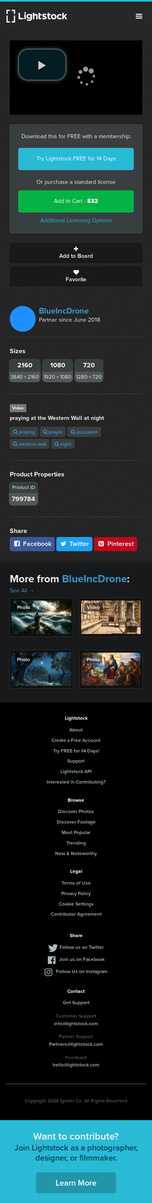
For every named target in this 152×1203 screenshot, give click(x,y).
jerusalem (84, 431)
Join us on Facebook (82, 959)
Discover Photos (76, 811)
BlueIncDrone (64, 311)
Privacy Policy (76, 893)
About (76, 729)
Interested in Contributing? (76, 781)
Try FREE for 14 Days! (76, 750)
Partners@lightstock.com (76, 1044)
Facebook (32, 543)
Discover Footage (76, 821)
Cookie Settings (76, 903)
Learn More (76, 1182)
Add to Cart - (76, 201)
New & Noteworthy (76, 853)
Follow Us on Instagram (81, 971)
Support (76, 760)
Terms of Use (76, 882)
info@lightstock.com (76, 1023)
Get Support (76, 1002)
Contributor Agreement (76, 913)
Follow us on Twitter (82, 947)
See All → (22, 590)
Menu (139, 16)
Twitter (75, 543)
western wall (29, 443)
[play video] (42, 64)
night (62, 443)
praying (24, 431)
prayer (52, 431)
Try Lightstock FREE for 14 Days (76, 158)
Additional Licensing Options (76, 220)
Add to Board (76, 253)
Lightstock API (76, 771)
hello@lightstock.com (76, 1064)
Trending (76, 842)
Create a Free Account (76, 740)
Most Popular (76, 832)
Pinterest (115, 543)
